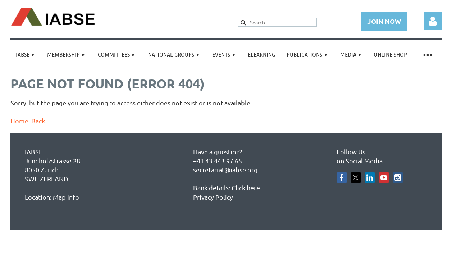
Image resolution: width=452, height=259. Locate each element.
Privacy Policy (213, 197)
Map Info (66, 197)
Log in (433, 21)
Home (19, 120)
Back (38, 120)
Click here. (246, 187)
